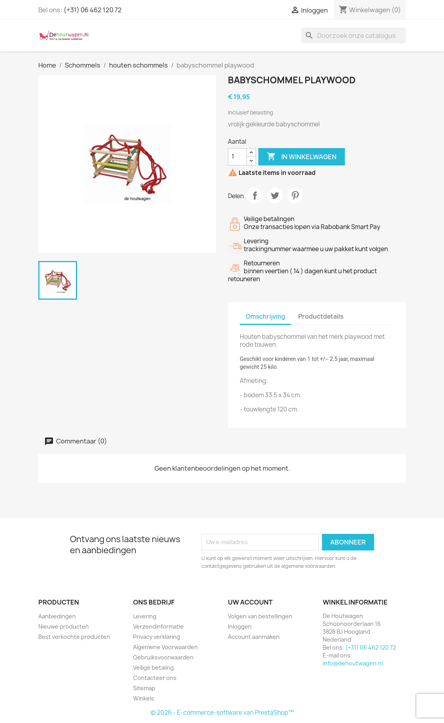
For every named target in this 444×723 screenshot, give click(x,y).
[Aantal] (237, 156)
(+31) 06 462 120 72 (93, 10)
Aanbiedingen (57, 616)
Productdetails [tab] (320, 316)
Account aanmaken (254, 636)
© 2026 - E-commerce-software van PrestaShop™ (222, 712)
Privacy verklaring (156, 636)
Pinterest (295, 195)
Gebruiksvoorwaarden (163, 657)
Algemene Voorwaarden (165, 647)
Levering (144, 616)
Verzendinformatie (158, 626)
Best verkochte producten (74, 636)
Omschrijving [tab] (265, 316)
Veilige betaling (153, 667)
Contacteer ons (155, 678)
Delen (255, 195)
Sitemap (144, 688)
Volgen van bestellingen (260, 616)
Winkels (143, 698)
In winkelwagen (302, 157)
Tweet (275, 195)
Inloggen (240, 626)
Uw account (250, 602)
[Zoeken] (353, 35)
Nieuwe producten (63, 626)
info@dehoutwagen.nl (353, 663)
